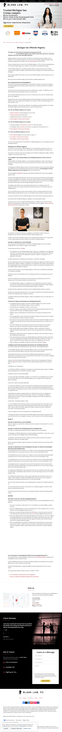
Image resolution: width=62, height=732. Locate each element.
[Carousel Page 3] (9, 633)
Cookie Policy (18, 720)
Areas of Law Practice (10, 42)
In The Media (47, 1)
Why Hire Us (24, 1)
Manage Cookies (25, 720)
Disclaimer (25, 698)
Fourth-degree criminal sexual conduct (19, 119)
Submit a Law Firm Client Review (8, 639)
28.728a (23, 248)
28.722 (33, 512)
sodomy (23, 127)
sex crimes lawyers (32, 61)
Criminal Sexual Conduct (19, 42)
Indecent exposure (14, 112)
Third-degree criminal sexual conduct (19, 139)
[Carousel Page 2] (32, 39)
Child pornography (14, 115)
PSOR (15, 360)
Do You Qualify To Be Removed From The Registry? (22, 574)
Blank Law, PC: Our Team (14, 1)
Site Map (35, 698)
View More (5, 636)
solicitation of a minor (26, 124)
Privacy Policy (30, 698)
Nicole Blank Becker (41, 557)
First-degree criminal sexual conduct (19, 137)
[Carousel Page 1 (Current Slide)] (30, 39)
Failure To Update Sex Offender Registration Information (24, 576)
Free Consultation (8, 26)
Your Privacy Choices (9, 720)
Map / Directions (36, 604)
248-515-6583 (54, 5)
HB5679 (19, 173)
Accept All (6, 728)
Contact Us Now (45, 680)
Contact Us (55, 1)
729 (43, 342)
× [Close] (36, 723)
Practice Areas (32, 1)
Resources (40, 1)
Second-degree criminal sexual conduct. (20, 129)
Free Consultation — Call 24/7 (51, 3)
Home (6, 1)
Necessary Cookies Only (16, 728)
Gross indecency (14, 134)
